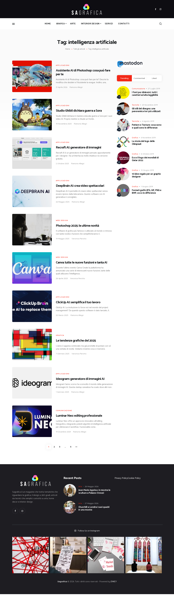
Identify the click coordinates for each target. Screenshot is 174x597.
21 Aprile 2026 (61, 87)
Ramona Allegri (76, 87)
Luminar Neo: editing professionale (79, 416)
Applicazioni (62, 65)
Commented (139, 78)
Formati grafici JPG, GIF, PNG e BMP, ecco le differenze (146, 191)
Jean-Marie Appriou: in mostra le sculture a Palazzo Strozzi (94, 494)
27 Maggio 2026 (91, 506)
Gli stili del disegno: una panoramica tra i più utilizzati (146, 110)
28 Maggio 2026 (91, 489)
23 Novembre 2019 (150, 105)
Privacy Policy (121, 481)
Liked (154, 78)
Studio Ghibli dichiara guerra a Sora (79, 111)
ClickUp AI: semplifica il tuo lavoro (78, 302)
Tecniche (135, 105)
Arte (80, 489)
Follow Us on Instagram (89, 533)
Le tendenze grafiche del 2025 (76, 341)
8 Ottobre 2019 (147, 154)
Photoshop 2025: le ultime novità (77, 226)
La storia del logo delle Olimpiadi (143, 142)
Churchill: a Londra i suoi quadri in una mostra (93, 511)
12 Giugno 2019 (147, 170)
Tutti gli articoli (79, 49)
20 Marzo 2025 (62, 315)
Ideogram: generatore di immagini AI (80, 379)
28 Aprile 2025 (62, 278)
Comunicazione (64, 410)
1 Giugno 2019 (147, 186)
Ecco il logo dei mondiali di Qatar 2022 (145, 159)
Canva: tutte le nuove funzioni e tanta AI (81, 262)
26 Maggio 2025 (62, 202)
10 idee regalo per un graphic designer (146, 175)
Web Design (62, 220)
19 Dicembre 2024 (63, 432)
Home (67, 49)
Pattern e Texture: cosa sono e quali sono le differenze (146, 126)
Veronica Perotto (79, 239)
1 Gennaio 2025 (62, 392)
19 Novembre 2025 (64, 124)
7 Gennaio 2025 (62, 354)
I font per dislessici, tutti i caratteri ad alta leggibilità (145, 94)
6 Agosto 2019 (148, 121)
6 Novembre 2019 (148, 137)
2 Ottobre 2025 (62, 163)
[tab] (124, 78)
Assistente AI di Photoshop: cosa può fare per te (83, 72)
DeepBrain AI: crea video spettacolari (80, 186)
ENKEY (114, 584)
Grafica (60, 335)
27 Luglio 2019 (154, 88)
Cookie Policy (134, 481)
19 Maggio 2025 (62, 239)
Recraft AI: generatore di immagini (78, 147)
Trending (124, 78)
